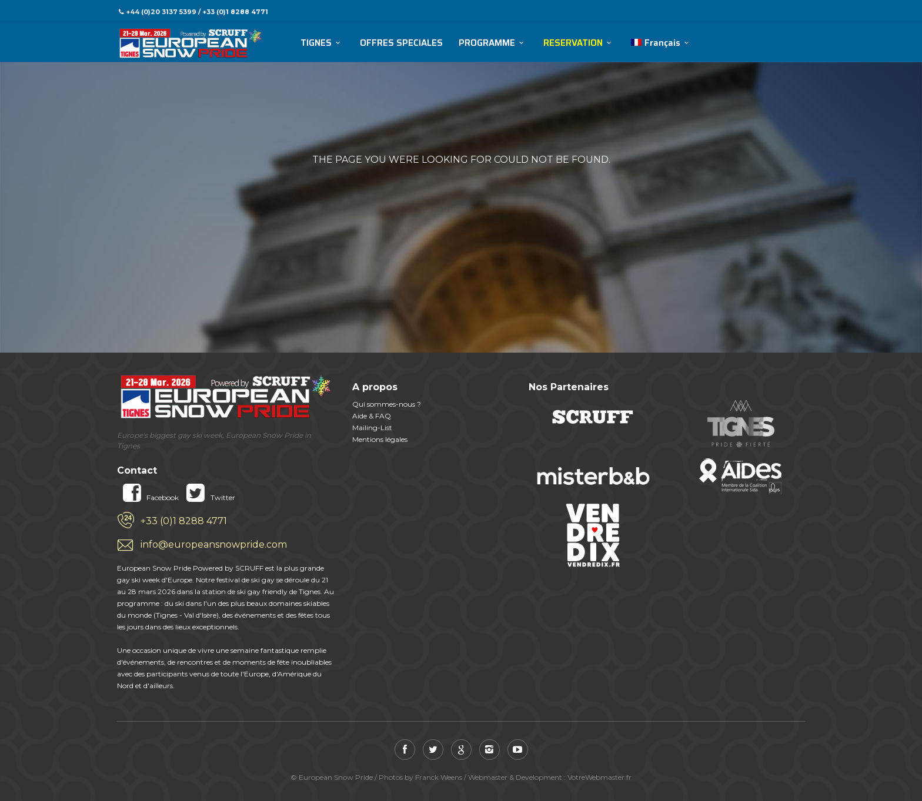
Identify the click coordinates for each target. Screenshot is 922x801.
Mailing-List (372, 427)
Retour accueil (461, 187)
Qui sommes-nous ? (386, 404)
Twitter (208, 497)
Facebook (148, 497)
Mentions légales (379, 439)
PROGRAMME (487, 43)
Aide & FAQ (371, 415)
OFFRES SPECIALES (401, 43)
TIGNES (316, 43)
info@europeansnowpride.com (214, 544)
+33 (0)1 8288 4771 (184, 521)
